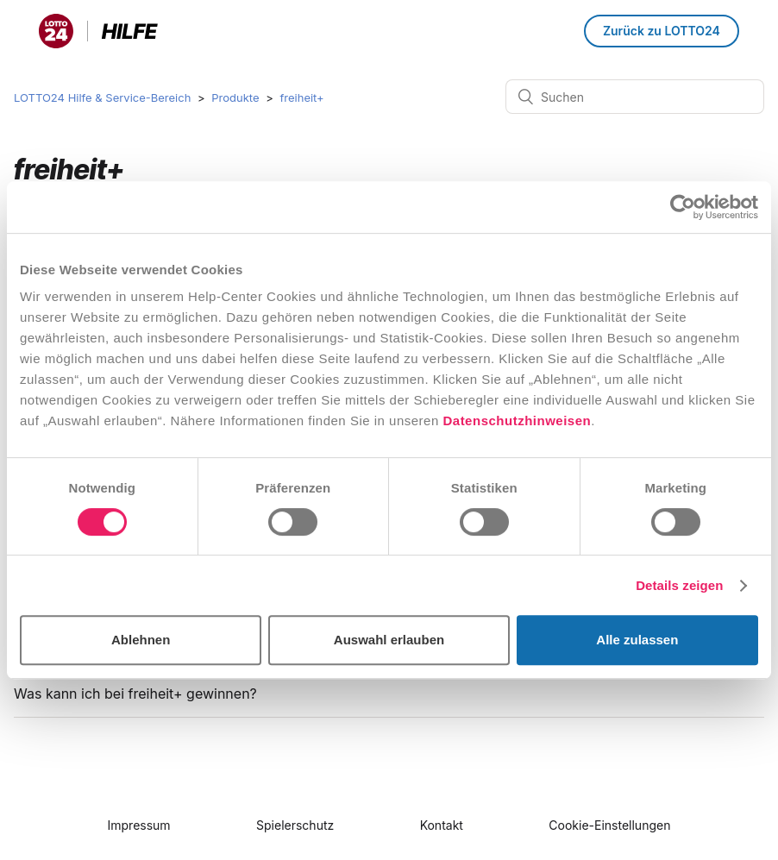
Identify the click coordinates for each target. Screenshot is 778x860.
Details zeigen (679, 585)
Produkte (235, 97)
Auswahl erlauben (389, 639)
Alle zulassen (637, 639)
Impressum (139, 825)
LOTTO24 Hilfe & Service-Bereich (102, 97)
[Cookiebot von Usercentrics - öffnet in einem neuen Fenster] (682, 207)
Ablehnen (140, 639)
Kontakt (441, 825)
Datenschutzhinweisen (516, 420)
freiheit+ (301, 97)
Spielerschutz (295, 825)
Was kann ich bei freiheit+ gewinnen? (135, 693)
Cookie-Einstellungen (609, 825)
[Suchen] (634, 96)
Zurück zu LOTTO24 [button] (661, 30)
